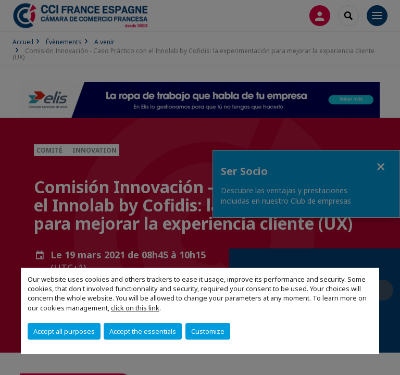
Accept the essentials (142, 331)
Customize (207, 331)
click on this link (135, 307)
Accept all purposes (64, 331)
